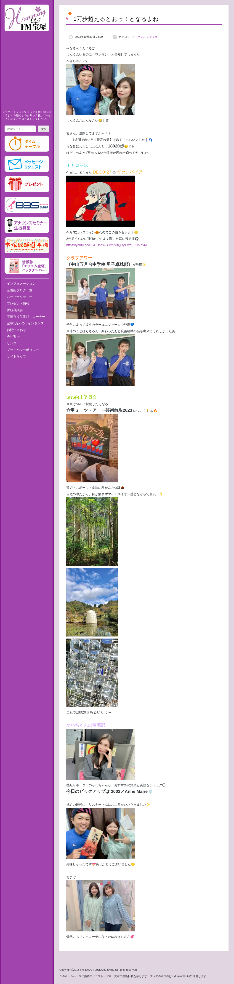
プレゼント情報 (18, 303)
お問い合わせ (16, 330)
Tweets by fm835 (26, 367)
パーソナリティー (19, 297)
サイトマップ (16, 356)
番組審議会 (15, 310)
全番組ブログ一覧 (19, 290)
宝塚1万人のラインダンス (25, 323)
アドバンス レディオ (144, 36)
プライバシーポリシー (23, 350)
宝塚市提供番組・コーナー (26, 316)
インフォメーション (21, 283)
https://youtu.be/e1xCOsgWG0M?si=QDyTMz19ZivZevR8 (107, 245)
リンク (11, 343)
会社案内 (13, 336)
